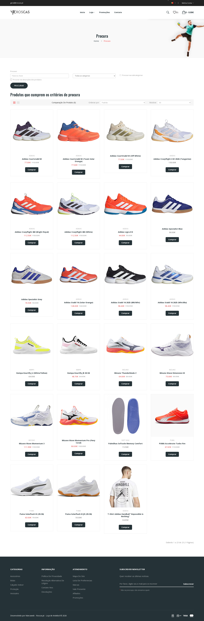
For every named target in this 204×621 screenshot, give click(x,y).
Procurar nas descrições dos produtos (26, 80)
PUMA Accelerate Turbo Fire (172, 443)
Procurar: (13, 71)
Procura (107, 41)
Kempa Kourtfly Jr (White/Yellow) (31, 373)
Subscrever (188, 584)
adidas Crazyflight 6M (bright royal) (32, 232)
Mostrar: (153, 102)
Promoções (78, 597)
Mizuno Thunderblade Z (125, 373)
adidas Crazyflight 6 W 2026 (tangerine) (172, 159)
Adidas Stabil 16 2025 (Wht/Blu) (172, 302)
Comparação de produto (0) (64, 102)
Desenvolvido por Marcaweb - (23, 615)
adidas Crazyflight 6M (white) (79, 232)
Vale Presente (79, 589)
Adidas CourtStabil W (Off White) (125, 156)
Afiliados (76, 593)
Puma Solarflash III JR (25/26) (78, 514)
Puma (172, 440)
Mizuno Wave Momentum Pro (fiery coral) (78, 441)
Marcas (76, 584)
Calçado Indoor (17, 584)
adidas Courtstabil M (32, 159)
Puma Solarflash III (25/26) (32, 514)
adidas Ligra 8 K (125, 232)
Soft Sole (125, 440)
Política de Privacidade (52, 576)
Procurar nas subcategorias (131, 75)
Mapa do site (79, 576)
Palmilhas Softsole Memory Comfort (125, 443)
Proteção (14, 589)
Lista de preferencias (82, 580)
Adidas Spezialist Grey (31, 299)
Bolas (12, 580)
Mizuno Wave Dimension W (172, 373)
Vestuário (14, 593)
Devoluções (47, 591)
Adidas (32, 156)
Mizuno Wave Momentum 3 (31, 443)
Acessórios (15, 576)
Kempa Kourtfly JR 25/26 (78, 373)
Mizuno (125, 370)
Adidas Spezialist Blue (172, 229)
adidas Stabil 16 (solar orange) (78, 302)
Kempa (31, 370)
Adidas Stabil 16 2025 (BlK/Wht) (125, 302)
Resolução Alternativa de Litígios (53, 582)
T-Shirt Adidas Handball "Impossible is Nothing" (125, 515)
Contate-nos (47, 587)
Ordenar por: (94, 102)
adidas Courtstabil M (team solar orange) (78, 160)
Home (96, 41)
